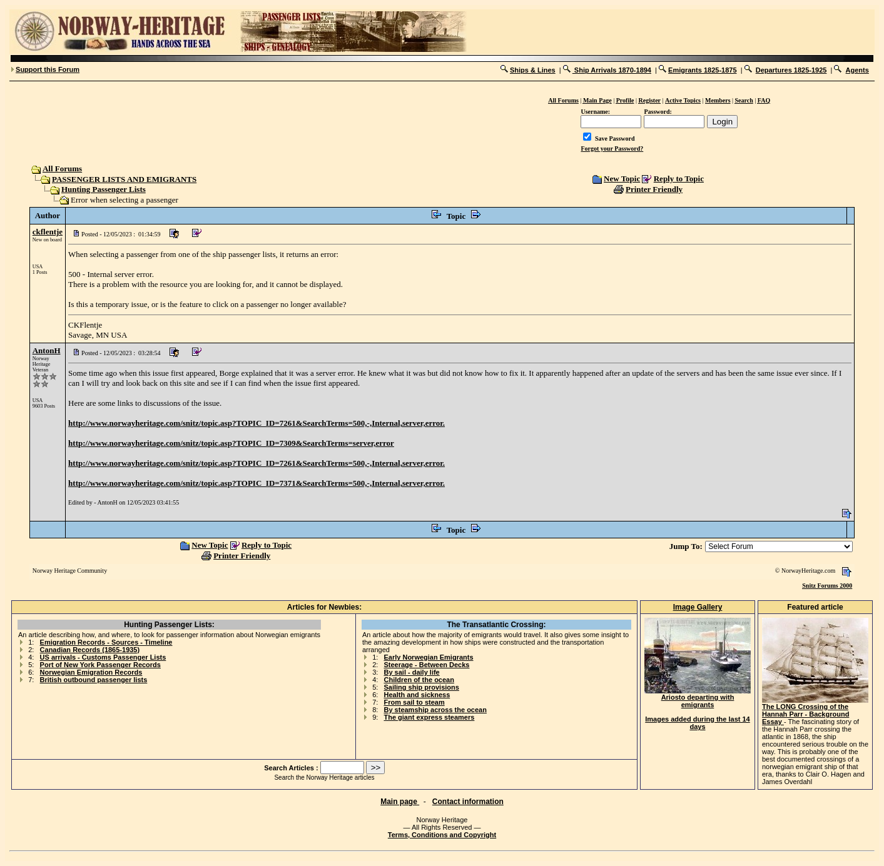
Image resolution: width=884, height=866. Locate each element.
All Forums (61, 168)
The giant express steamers (429, 717)
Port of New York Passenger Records (100, 664)
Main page (399, 801)
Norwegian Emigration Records (91, 672)
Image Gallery (698, 607)
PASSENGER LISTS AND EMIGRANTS (124, 179)
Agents (857, 70)
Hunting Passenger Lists (103, 189)
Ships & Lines (533, 70)
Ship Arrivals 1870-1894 (611, 70)
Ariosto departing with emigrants (697, 697)
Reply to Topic (679, 178)
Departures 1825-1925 (791, 70)
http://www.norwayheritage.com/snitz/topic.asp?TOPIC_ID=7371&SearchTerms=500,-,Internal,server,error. (256, 483)
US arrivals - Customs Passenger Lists (103, 657)
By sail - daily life (411, 672)
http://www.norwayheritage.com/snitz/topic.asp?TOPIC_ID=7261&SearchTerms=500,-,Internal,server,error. (256, 423)
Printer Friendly (654, 189)
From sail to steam (414, 702)
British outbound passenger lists (94, 679)
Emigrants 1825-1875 (702, 70)
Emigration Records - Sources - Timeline (106, 642)
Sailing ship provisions (421, 687)
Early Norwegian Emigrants (428, 657)
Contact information (468, 801)
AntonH (47, 350)
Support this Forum (47, 69)
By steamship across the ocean (435, 709)
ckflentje (48, 231)
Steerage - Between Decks (426, 664)
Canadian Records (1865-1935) (90, 649)
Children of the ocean (419, 679)
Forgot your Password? (612, 148)
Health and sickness (417, 694)
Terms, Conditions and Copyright (442, 834)
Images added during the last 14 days (697, 722)
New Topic (622, 178)
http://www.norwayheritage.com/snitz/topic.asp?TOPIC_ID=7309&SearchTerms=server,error (231, 443)
